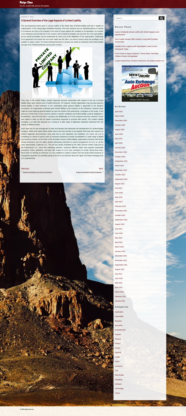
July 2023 (118, 188)
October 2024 (120, 157)
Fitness (117, 343)
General (118, 352)
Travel (117, 393)
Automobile (119, 316)
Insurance (118, 366)
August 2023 (119, 184)
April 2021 (119, 287)
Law (116, 370)
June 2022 (119, 233)
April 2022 (119, 242)
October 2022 (120, 215)
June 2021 (119, 278)
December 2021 (121, 256)
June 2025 (119, 134)
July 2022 (118, 229)
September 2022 (121, 220)
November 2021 (121, 260)
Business (118, 321)
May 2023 (118, 197)
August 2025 (119, 130)
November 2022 (121, 211)
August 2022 (119, 224)
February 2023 (120, 206)
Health (117, 357)
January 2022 (120, 251)
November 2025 (121, 120)
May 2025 (118, 139)
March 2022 (119, 247)
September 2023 (121, 179)
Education (118, 325)
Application (119, 312)
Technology (119, 388)
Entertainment (120, 330)
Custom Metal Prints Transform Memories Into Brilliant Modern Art (139, 61)
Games (117, 348)
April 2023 (119, 202)
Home (117, 361)
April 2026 (119, 112)
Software (118, 384)
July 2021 (118, 274)
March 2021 (119, 292)
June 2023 (119, 193)
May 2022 (118, 238)
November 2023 (121, 170)
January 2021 (120, 301)
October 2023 (120, 175)
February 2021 (120, 296)
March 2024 (119, 166)
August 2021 (119, 269)
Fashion (118, 334)
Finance (118, 339)
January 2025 (120, 148)
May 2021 (118, 283)
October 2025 (120, 125)
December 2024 (121, 152)
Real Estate (119, 375)
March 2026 (119, 116)
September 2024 (121, 161)
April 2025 (119, 143)
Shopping (118, 380)
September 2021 (121, 265)
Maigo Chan (26, 2)
